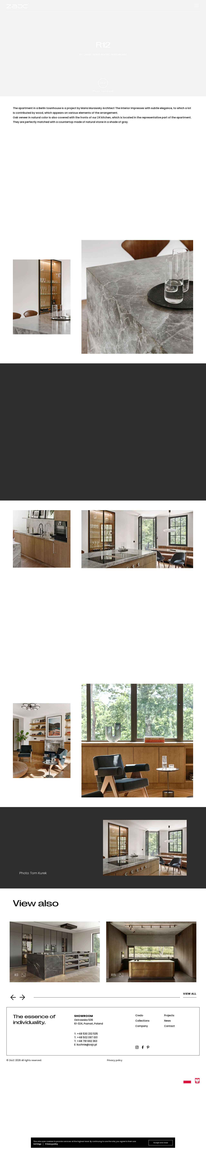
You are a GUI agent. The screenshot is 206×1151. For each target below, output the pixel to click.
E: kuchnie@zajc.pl (85, 1109)
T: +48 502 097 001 (86, 1101)
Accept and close (160, 1143)
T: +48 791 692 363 (85, 1105)
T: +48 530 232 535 (86, 1098)
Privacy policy (114, 1124)
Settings (37, 1144)
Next (22, 1061)
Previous (13, 1061)
